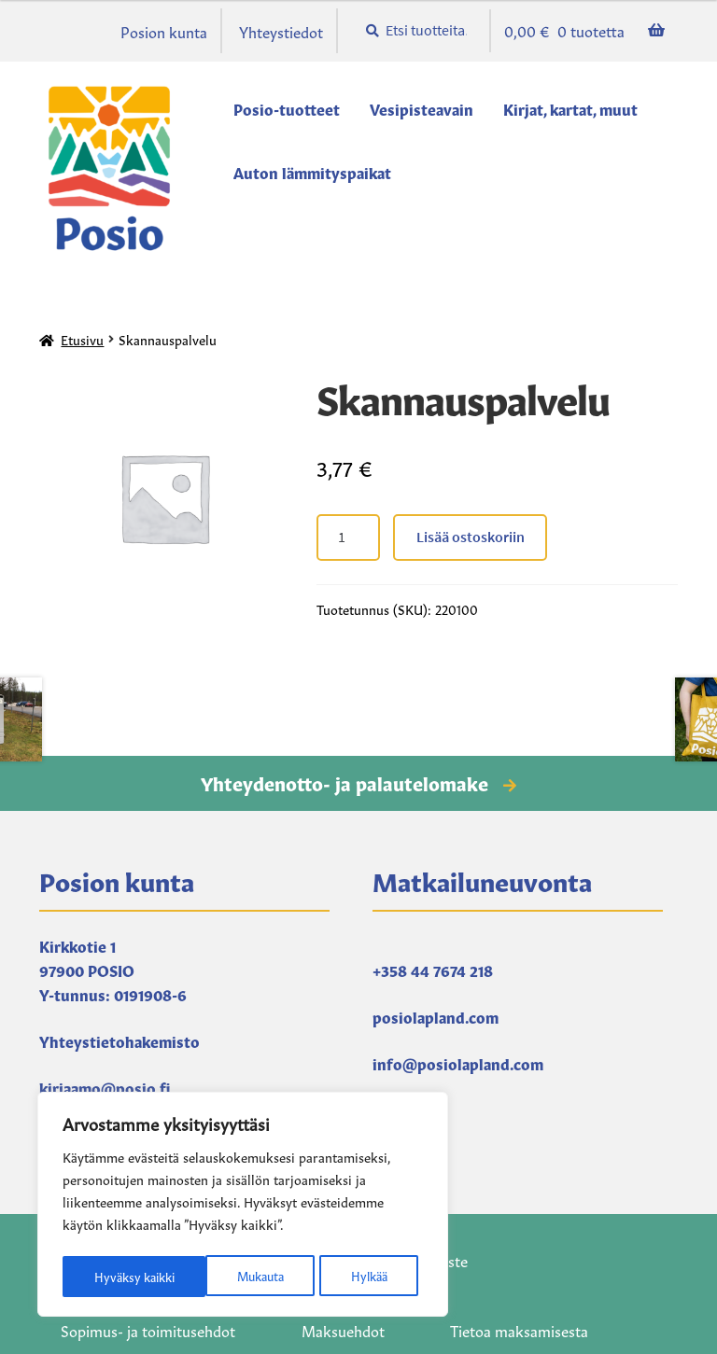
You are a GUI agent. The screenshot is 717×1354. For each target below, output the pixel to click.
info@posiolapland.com (458, 1063)
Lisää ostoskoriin (470, 536)
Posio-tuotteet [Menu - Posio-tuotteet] (286, 108)
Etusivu (82, 338)
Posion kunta (163, 31)
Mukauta (116, 1276)
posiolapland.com (436, 1016)
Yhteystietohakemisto (119, 1040)
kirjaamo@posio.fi (104, 1087)
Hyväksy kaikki (351, 1276)
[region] (242, 1207)
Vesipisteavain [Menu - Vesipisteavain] (421, 108)
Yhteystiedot (281, 31)
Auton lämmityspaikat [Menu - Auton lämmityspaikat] (312, 171)
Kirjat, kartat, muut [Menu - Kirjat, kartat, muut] (570, 108)
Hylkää (224, 1276)
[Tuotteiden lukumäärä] (348, 537)
